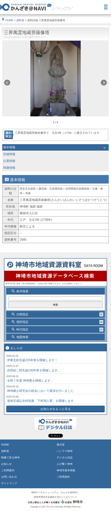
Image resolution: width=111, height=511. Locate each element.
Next (104, 83)
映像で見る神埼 (10, 457)
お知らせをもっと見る (55, 409)
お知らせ (6, 463)
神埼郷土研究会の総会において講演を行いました (40, 390)
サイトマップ (9, 483)
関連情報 (55, 168)
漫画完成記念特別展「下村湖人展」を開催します (40, 400)
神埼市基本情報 (66, 470)
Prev (7, 83)
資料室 (20, 20)
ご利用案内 (7, 470)
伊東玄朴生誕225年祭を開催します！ (32, 360)
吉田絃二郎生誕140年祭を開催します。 (34, 370)
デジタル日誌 (65, 457)
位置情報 (55, 161)
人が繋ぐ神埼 (65, 463)
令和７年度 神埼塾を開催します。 (30, 380)
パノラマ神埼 (65, 451)
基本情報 (55, 147)
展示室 (61, 444)
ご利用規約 (63, 476)
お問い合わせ (9, 476)
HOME (7, 20)
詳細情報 (55, 154)
